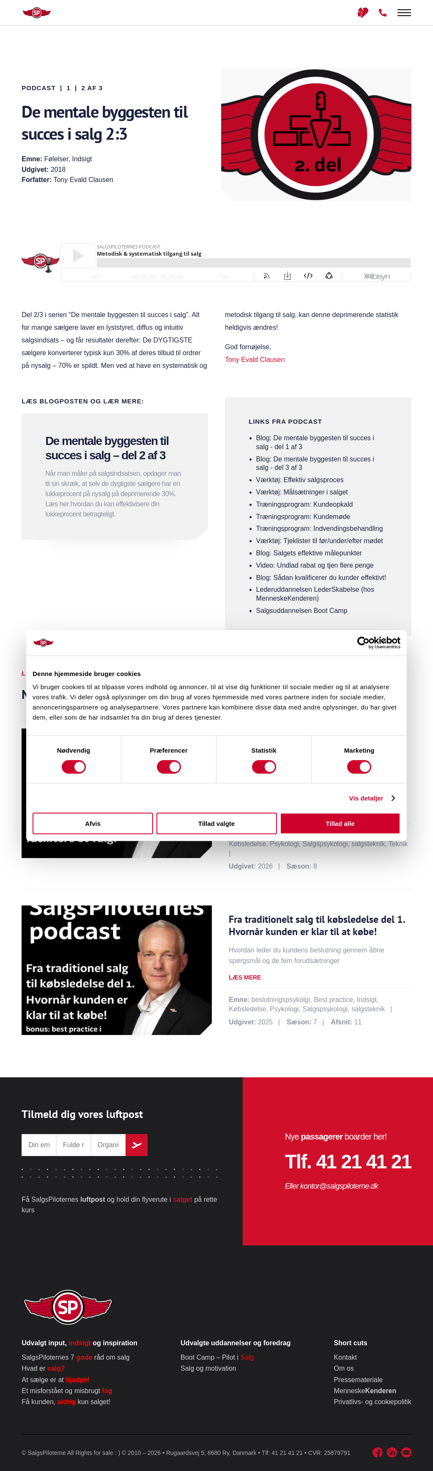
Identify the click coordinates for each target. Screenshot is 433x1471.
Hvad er (43, 1368)
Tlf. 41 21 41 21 (348, 1162)
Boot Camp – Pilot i (217, 1357)
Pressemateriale (358, 1379)
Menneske (365, 1390)
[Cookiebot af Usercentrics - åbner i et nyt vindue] (363, 642)
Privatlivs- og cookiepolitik (372, 1401)
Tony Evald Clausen (255, 359)
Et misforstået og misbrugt (67, 1390)
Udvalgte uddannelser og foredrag (235, 1343)
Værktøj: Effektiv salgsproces (300, 479)
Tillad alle (340, 823)
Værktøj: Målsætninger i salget (302, 492)
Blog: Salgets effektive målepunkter (309, 553)
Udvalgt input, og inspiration (79, 1343)
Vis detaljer (366, 797)
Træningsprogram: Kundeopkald (304, 504)
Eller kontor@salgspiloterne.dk (331, 1186)
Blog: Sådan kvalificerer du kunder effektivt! (321, 577)
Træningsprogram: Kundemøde (303, 516)
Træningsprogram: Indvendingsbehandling (319, 528)
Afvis (93, 823)
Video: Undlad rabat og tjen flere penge (315, 565)
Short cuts (350, 1343)
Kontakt (345, 1357)
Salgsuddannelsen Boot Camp (302, 610)
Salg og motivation (208, 1368)
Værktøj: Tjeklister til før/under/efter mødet (319, 540)
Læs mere (245, 977)
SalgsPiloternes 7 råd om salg (75, 1357)
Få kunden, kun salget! (66, 1401)
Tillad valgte (216, 823)
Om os (344, 1368)
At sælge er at (56, 1379)
